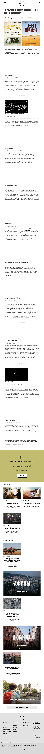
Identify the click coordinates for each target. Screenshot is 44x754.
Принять (26, 749)
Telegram (15, 731)
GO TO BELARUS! (26, 725)
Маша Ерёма (29, 17)
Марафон (7, 228)
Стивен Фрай (22, 425)
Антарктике (28, 230)
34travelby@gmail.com (36, 728)
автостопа (8, 52)
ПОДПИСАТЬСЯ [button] (22, 475)
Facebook (15, 727)
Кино (22, 17)
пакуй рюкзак (23, 48)
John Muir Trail (15, 390)
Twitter (14, 729)
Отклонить (18, 749)
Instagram (15, 725)
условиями (34, 745)
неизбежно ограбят (14, 122)
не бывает (24, 54)
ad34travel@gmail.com (36, 737)
